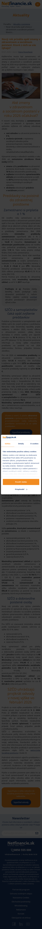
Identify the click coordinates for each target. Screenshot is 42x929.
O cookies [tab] (34, 444)
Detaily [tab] (21, 444)
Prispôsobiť (21, 489)
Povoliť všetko (21, 482)
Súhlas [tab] (7, 444)
